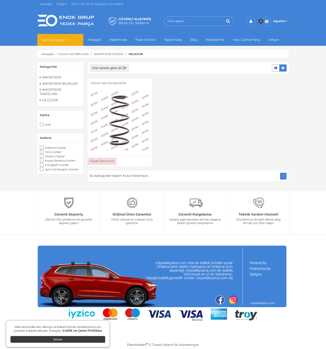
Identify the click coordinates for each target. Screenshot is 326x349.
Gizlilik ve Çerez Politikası (82, 330)
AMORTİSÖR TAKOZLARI (50, 92)
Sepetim (281, 21)
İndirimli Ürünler (55, 147)
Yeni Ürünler (53, 152)
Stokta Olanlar (55, 156)
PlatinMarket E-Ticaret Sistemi (150, 345)
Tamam (58, 339)
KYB (48, 124)
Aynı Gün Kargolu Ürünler (62, 169)
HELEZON (49, 100)
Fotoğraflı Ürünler (57, 165)
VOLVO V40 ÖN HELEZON (108, 83)
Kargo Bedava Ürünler (60, 160)
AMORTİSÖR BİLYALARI (59, 84)
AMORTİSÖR (50, 77)
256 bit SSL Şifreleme (133, 23)
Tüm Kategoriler (53, 40)
